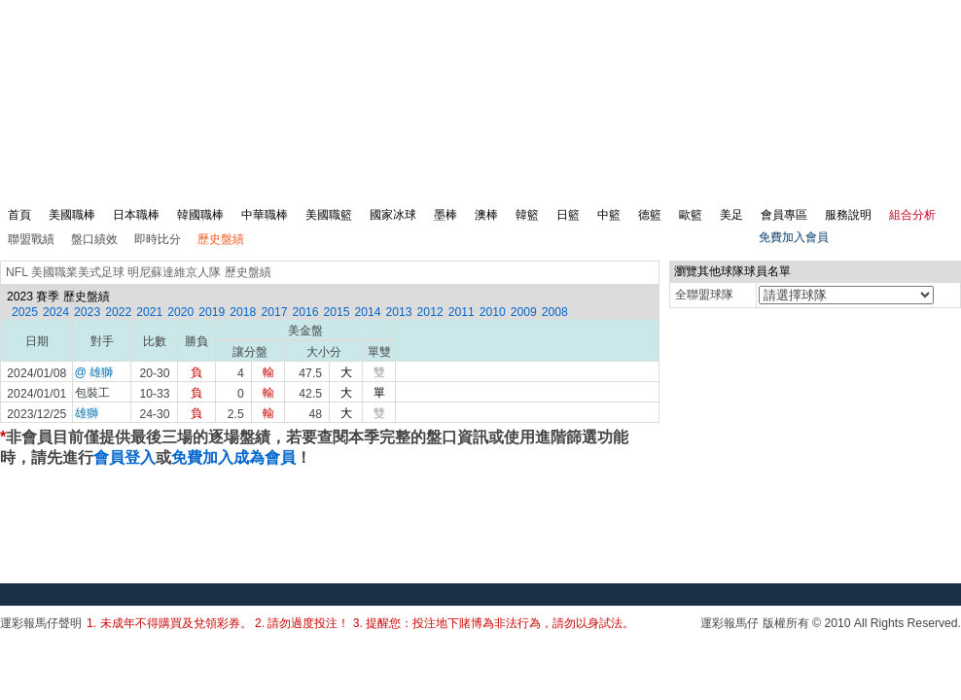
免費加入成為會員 (233, 457)
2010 (493, 312)
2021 (149, 312)
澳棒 (486, 215)
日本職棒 (136, 215)
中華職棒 (264, 215)
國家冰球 (393, 215)
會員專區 (784, 215)
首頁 (19, 215)
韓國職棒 (200, 215)
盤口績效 (94, 239)
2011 (461, 312)
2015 (336, 312)
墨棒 (445, 215)
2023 (87, 312)
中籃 (609, 215)
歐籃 (690, 215)
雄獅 (86, 413)
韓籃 (527, 215)
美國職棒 (72, 215)
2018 (243, 312)
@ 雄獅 (94, 372)
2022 (118, 312)
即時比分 (157, 239)
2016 (305, 312)
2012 (430, 312)
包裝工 (92, 393)
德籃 (649, 215)
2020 (180, 312)
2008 (555, 312)
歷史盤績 (220, 239)
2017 (274, 312)
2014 (368, 312)
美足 (731, 215)
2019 (211, 312)
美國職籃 (328, 215)
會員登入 (124, 457)
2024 (56, 312)
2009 (524, 312)
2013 (399, 312)
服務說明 (848, 215)
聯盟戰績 (31, 239)
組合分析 (912, 215)
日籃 (568, 215)
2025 (25, 312)
